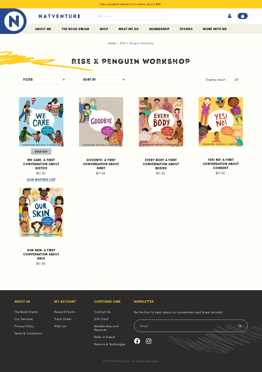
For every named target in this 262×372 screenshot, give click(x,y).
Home (112, 43)
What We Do (129, 29)
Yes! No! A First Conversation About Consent (221, 164)
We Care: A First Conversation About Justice (41, 164)
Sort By (89, 79)
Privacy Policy (24, 326)
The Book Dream (75, 29)
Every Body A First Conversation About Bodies (161, 164)
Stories (186, 29)
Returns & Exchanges (109, 344)
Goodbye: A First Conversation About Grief (101, 164)
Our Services (23, 319)
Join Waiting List (41, 179)
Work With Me (215, 29)
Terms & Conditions (28, 333)
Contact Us (102, 312)
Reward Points (64, 312)
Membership (159, 29)
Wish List (60, 326)
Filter (28, 79)
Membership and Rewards (106, 328)
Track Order (62, 319)
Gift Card (101, 319)
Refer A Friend (104, 337)
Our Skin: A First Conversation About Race (41, 254)
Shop (104, 29)
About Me (43, 29)
